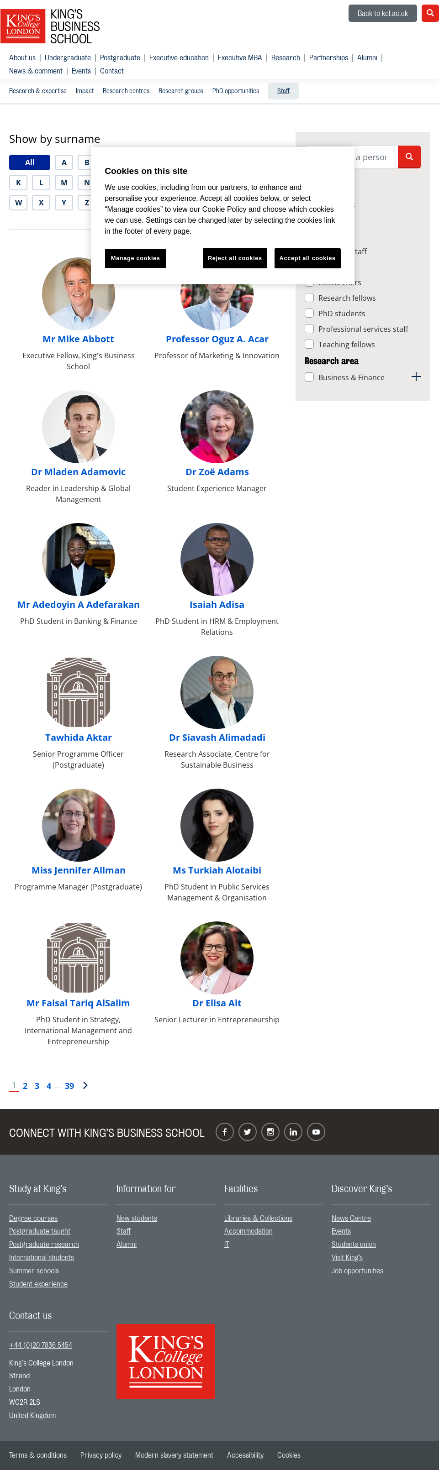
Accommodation (248, 1231)
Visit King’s (347, 1257)
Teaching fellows (346, 345)
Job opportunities (357, 1271)
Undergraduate (68, 58)
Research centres (126, 91)
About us (22, 58)
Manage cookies (135, 258)
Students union (354, 1244)
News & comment (36, 71)
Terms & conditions (38, 1455)
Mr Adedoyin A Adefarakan (78, 604)
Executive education (179, 58)
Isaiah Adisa (217, 604)
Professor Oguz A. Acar (217, 339)
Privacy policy (101, 1455)
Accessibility (245, 1455)
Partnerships (328, 58)
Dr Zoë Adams (217, 472)
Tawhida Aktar (78, 737)
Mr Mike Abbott (78, 339)
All (30, 162)
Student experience (38, 1284)
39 (69, 1085)
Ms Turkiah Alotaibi (217, 870)
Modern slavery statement (174, 1455)
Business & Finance (351, 377)
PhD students (341, 314)
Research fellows (347, 298)
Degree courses (33, 1218)
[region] (222, 215)
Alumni (367, 58)
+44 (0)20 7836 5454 (40, 1345)
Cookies (289, 1455)
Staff (283, 91)
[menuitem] (27, 57)
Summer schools (34, 1271)
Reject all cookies (235, 258)
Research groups (181, 91)
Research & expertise (38, 91)
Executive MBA (240, 58)
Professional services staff (363, 329)
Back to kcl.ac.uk (383, 13)
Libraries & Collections (258, 1218)
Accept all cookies (308, 258)
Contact (112, 71)
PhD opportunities (235, 91)
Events (81, 71)
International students (41, 1257)
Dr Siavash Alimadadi (217, 737)
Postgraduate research (44, 1244)
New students (136, 1218)
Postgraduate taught (39, 1231)
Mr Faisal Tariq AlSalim (78, 1003)
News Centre (351, 1218)
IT (226, 1244)
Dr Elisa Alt (217, 1003)
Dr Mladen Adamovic (78, 472)
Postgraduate (120, 58)
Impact (85, 91)
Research (285, 58)
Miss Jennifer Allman (79, 870)
